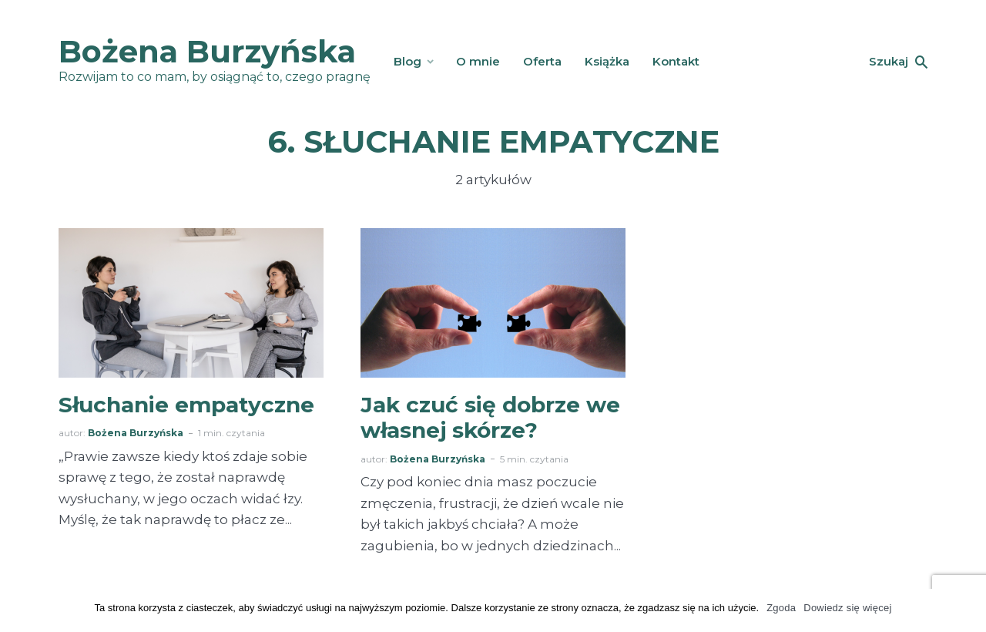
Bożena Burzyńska (207, 51)
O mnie (478, 61)
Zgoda (781, 608)
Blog (407, 61)
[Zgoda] (966, 610)
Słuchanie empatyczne (186, 405)
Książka (607, 61)
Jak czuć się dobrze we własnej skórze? (490, 418)
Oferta (542, 61)
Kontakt (675, 61)
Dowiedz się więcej (847, 608)
